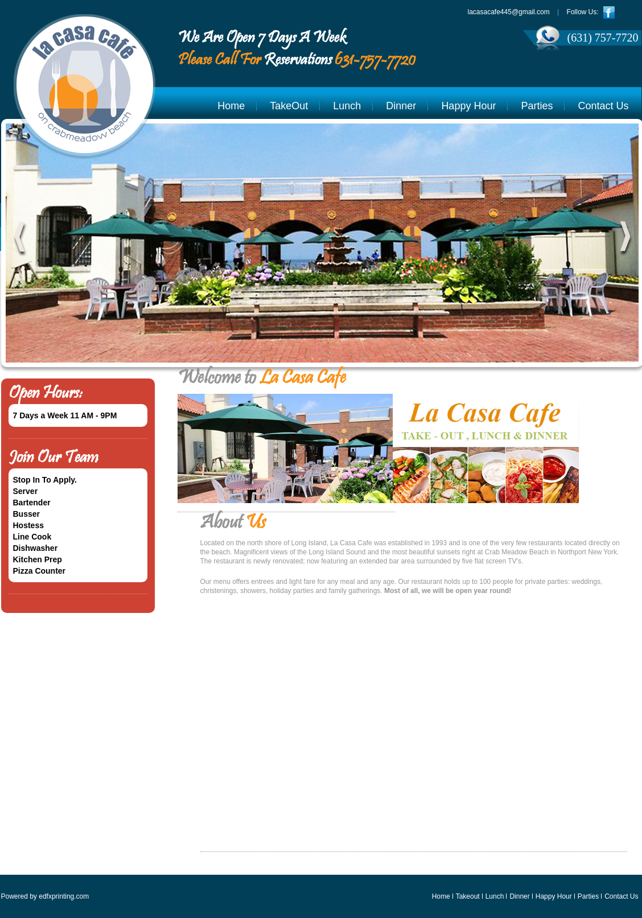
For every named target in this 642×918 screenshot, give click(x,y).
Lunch (347, 106)
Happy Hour (468, 106)
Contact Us (603, 106)
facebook (609, 12)
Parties (537, 106)
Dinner (401, 106)
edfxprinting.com (64, 896)
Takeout (468, 896)
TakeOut (289, 106)
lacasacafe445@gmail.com (509, 12)
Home (231, 106)
